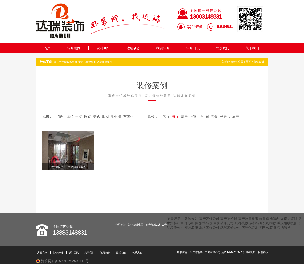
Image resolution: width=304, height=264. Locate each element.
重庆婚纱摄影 (287, 223)
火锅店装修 (288, 218)
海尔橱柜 (191, 223)
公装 (269, 227)
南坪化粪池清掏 (253, 227)
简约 (61, 116)
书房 (223, 116)
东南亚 (128, 116)
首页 (47, 48)
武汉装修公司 (230, 227)
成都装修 (241, 223)
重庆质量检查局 (250, 218)
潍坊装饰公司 (209, 227)
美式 (96, 116)
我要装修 (163, 48)
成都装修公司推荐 (262, 223)
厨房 (184, 116)
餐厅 (175, 116)
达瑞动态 (133, 48)
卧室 (193, 116)
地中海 (116, 116)
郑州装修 (191, 227)
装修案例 (73, 48)
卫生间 (204, 116)
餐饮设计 (191, 218)
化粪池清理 (271, 218)
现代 (69, 116)
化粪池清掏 (282, 227)
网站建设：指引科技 (256, 252)
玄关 (214, 116)
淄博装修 (206, 223)
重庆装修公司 (209, 218)
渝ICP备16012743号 (232, 252)
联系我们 (222, 48)
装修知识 (193, 48)
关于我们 (252, 48)
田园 (105, 116)
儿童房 (234, 116)
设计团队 (103, 48)
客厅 (166, 116)
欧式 (87, 116)
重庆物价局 (228, 218)
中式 (78, 116)
